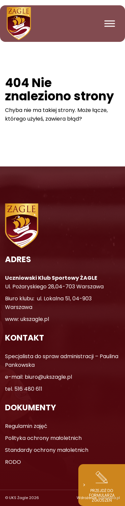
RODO (13, 462)
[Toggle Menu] (109, 23)
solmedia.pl (109, 497)
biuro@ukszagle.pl (48, 377)
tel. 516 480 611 (23, 389)
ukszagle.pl (34, 319)
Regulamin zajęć (26, 426)
